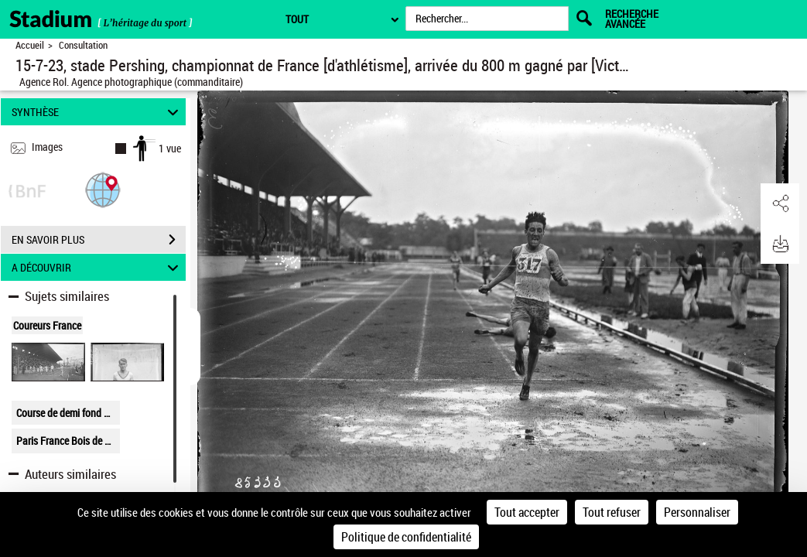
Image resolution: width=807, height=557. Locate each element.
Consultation (83, 45)
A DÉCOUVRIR (97, 267)
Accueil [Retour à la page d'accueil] (29, 45)
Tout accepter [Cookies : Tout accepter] (526, 512)
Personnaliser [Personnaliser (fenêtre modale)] (697, 512)
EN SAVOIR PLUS (99, 240)
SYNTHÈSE (97, 111)
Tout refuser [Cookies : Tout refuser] (612, 512)
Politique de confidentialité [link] (406, 536)
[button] (103, 189)
